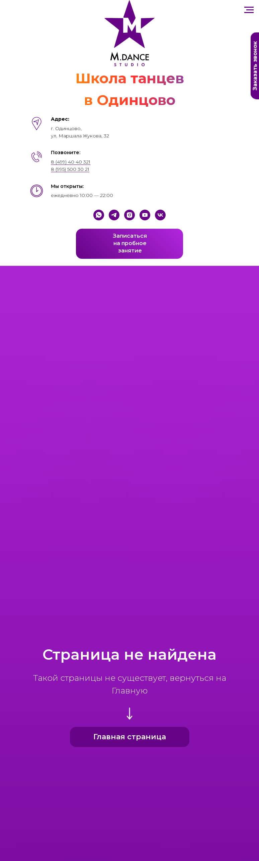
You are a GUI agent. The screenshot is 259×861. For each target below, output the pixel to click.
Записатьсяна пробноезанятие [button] (130, 243)
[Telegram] (114, 215)
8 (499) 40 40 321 (70, 162)
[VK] (160, 215)
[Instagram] (129, 215)
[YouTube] (145, 215)
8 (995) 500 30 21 (70, 169)
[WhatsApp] (98, 215)
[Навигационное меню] (249, 10)
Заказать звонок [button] (255, 66)
